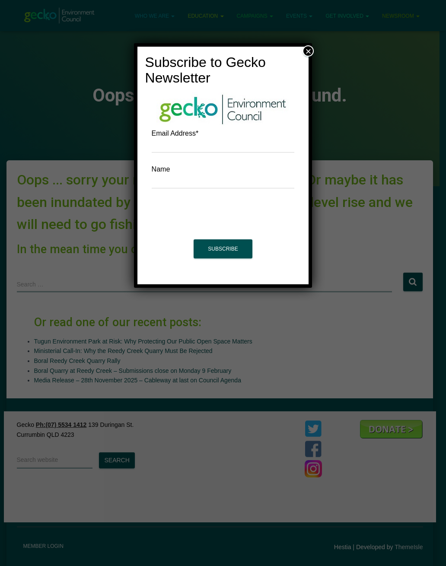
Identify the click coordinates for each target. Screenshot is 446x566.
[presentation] (223, 218)
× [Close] (308, 51)
